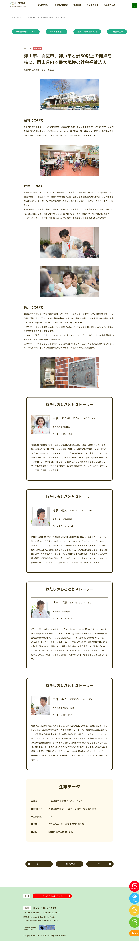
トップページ (16, 17)
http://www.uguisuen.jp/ (60, 831)
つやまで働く (31, 17)
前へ (39, 864)
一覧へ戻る (69, 864)
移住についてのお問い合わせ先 (52, 896)
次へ (100, 864)
